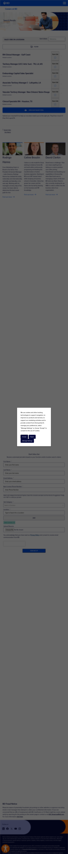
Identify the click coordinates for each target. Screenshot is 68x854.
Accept (24, 437)
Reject (32, 437)
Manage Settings (27, 441)
